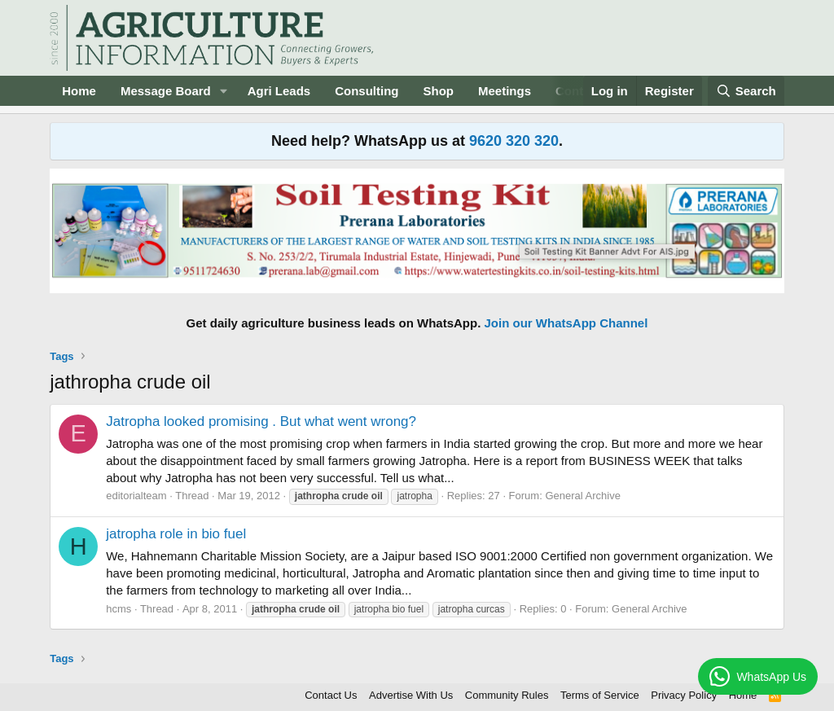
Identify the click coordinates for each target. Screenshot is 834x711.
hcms (118, 609)
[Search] (746, 91)
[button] (224, 91)
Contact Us (331, 695)
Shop (439, 91)
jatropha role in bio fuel (176, 534)
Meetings (504, 91)
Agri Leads (279, 91)
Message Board (166, 91)
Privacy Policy (684, 695)
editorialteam (136, 495)
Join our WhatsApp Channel (566, 323)
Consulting (366, 91)
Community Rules (507, 695)
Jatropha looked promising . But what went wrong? (261, 421)
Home (79, 91)
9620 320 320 (514, 141)
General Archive (583, 495)
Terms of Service (599, 695)
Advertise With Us (411, 695)
